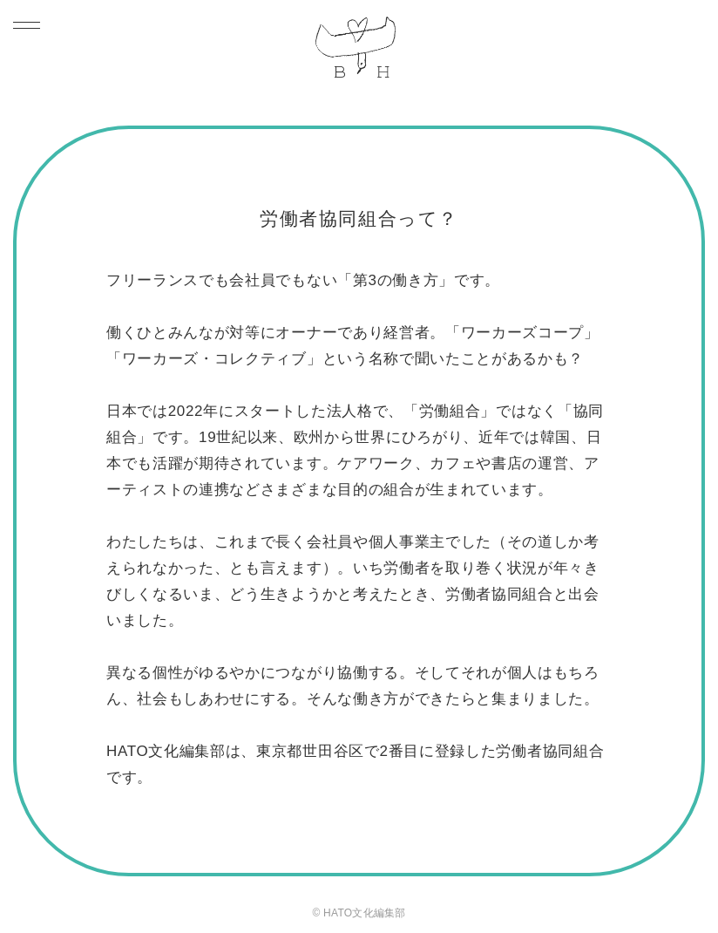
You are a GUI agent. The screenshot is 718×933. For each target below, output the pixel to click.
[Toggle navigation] (31, 25)
